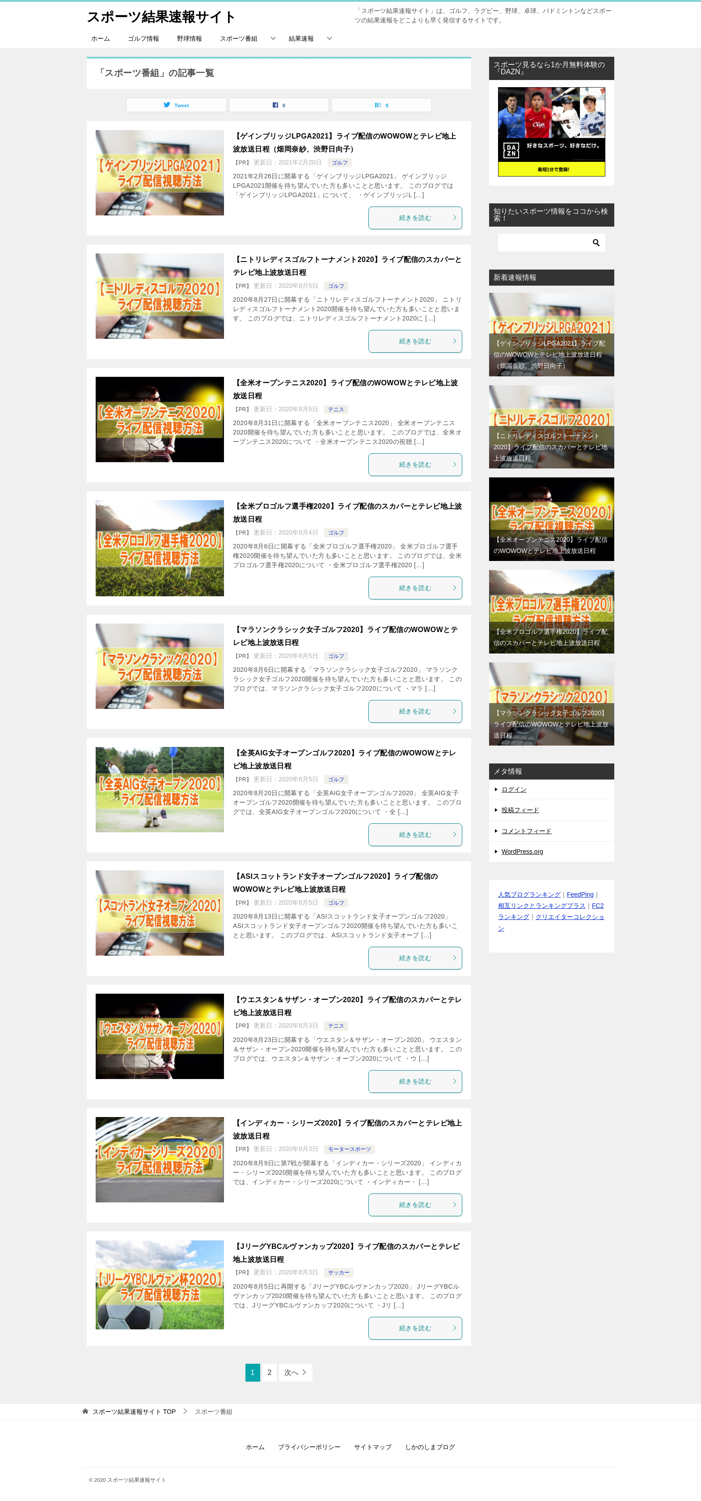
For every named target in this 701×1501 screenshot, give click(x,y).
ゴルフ (340, 163)
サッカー (339, 1272)
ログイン (514, 789)
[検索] (551, 243)
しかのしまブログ (430, 1446)
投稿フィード (520, 810)
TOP (134, 1411)
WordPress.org (522, 851)
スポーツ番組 (239, 38)
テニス (336, 409)
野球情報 (189, 38)
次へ (291, 1372)
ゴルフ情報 (143, 38)
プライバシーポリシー (309, 1446)
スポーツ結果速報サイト (162, 15)
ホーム (100, 38)
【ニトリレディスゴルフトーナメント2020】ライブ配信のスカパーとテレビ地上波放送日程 (551, 447)
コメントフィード (527, 831)
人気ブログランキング (529, 894)
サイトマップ (373, 1446)
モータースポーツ (349, 1149)
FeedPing (580, 894)
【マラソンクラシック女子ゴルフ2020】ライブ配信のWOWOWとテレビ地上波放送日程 (551, 724)
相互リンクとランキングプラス (542, 905)
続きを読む (428, 217)
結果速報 (301, 38)
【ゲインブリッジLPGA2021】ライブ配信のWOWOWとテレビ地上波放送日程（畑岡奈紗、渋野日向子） (550, 354)
